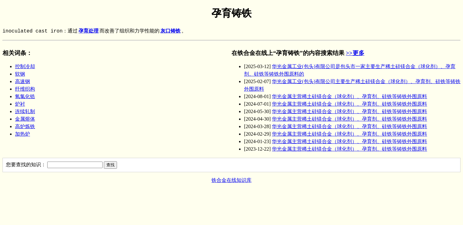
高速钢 (22, 81)
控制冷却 (25, 66)
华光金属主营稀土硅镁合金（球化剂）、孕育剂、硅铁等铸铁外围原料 (349, 96)
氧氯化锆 (25, 96)
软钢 (20, 74)
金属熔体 (25, 119)
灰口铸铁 (170, 31)
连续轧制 (25, 111)
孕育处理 (89, 31)
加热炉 (22, 134)
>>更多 (355, 53)
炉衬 (20, 104)
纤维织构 (25, 89)
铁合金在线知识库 (231, 180)
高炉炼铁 (25, 126)
